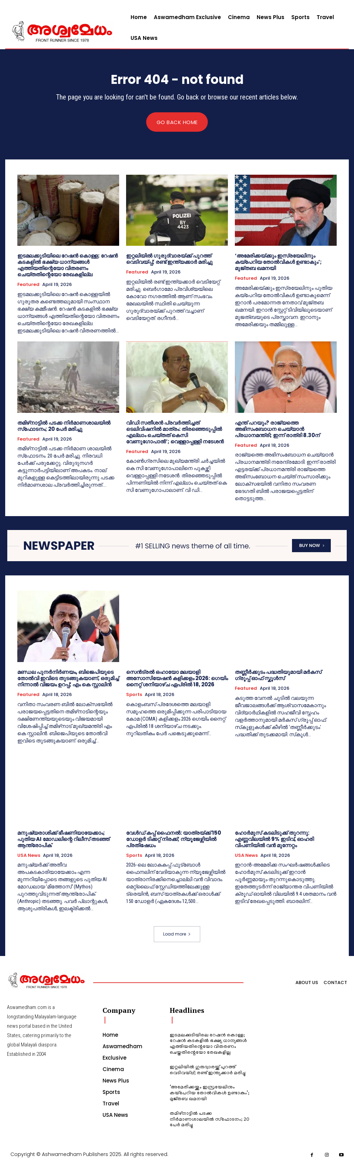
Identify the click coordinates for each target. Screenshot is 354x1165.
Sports (134, 695)
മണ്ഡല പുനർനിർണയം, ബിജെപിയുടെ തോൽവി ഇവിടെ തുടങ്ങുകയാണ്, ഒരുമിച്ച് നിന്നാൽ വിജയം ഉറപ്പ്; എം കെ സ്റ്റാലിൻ (68, 678)
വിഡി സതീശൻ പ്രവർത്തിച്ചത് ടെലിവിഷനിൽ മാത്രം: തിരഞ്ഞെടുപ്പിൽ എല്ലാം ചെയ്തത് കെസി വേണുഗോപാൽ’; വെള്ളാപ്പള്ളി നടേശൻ (175, 432)
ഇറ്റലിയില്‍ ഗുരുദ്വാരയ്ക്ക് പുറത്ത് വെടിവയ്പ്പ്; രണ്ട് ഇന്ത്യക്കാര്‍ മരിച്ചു (169, 259)
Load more (177, 934)
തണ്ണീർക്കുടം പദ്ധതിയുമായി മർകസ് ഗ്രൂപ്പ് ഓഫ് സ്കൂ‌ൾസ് (278, 675)
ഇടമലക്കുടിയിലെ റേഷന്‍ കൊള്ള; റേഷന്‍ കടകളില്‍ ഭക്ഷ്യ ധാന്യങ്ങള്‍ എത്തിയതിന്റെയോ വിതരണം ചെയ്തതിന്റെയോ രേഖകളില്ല (67, 265)
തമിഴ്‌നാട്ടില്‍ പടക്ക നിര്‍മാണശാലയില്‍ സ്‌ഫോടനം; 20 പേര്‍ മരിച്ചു (63, 426)
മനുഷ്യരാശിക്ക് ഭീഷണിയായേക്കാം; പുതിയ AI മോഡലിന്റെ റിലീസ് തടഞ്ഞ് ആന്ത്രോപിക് (63, 839)
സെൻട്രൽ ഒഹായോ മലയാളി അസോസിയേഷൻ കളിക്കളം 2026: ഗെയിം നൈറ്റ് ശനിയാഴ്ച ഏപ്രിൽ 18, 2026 (177, 678)
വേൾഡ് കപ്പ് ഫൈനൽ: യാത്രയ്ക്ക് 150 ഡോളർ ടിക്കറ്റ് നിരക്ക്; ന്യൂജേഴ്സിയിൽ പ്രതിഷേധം (173, 839)
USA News (28, 855)
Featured (28, 285)
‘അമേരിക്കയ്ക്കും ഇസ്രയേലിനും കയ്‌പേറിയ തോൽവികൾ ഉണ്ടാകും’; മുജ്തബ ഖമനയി (278, 262)
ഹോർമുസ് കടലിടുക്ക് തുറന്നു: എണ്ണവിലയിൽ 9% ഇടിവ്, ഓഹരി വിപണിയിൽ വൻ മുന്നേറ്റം (274, 839)
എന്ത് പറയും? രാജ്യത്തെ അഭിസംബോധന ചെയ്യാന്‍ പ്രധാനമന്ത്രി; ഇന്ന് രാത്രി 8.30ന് (277, 429)
